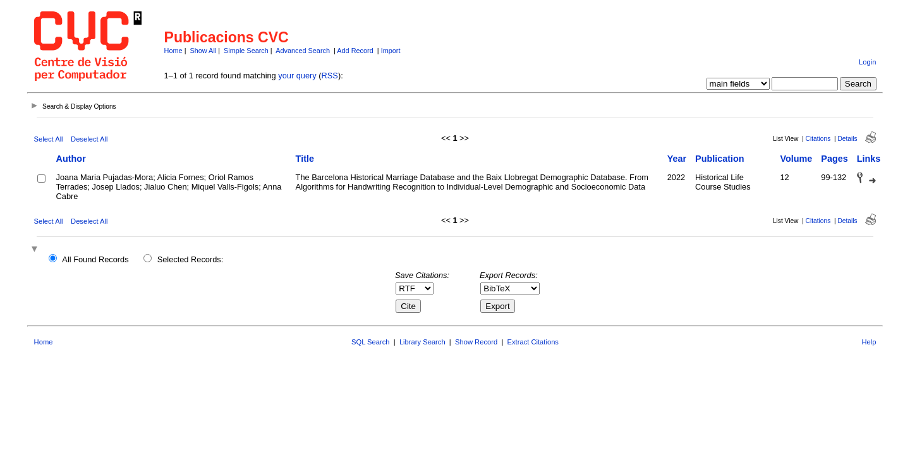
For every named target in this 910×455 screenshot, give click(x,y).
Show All (203, 50)
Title (305, 159)
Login (867, 62)
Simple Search (246, 50)
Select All (48, 139)
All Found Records (95, 259)
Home (173, 50)
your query (297, 75)
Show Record (476, 342)
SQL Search (370, 342)
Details (847, 138)
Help (868, 342)
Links (869, 159)
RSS (330, 75)
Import (391, 50)
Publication (719, 159)
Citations (818, 138)
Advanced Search (303, 50)
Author (71, 159)
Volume (796, 159)
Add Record (355, 50)
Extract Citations (533, 342)
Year (676, 159)
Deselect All (89, 139)
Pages (834, 159)
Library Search (422, 342)
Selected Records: (190, 259)
